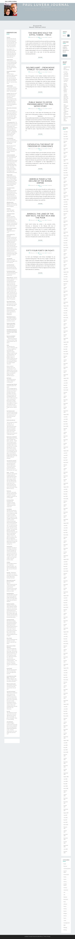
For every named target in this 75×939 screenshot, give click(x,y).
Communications (67, 868)
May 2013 (65, 602)
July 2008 (65, 779)
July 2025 (65, 165)
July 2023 (65, 238)
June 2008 (66, 781)
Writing (65, 929)
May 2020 (65, 349)
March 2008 (66, 788)
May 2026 (65, 134)
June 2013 (66, 600)
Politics (65, 908)
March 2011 (66, 679)
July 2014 (65, 561)
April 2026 (66, 136)
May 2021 (65, 312)
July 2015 (65, 525)
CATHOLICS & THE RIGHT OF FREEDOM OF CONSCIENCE (40, 145)
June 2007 (66, 817)
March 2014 (66, 571)
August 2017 (66, 450)
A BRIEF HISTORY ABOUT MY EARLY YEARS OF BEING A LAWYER (66, 87)
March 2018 (66, 426)
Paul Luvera (42, 37)
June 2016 (66, 491)
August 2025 (66, 163)
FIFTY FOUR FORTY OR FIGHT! (40, 250)
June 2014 (66, 564)
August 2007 (66, 812)
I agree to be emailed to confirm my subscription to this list (66, 49)
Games (65, 879)
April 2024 (66, 209)
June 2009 (66, 745)
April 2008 (66, 786)
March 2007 (66, 824)
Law (64, 892)
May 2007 (65, 819)
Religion (65, 913)
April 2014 (66, 568)
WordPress (40, 936)
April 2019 (66, 387)
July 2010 (65, 706)
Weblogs (65, 927)
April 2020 (66, 351)
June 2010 (66, 709)
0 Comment (49, 37)
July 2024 (65, 201)
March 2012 (66, 643)
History (65, 881)
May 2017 (65, 457)
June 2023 (66, 240)
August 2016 (66, 487)
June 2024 (66, 204)
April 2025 (66, 172)
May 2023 (65, 242)
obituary (65, 904)
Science (65, 915)
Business (65, 866)
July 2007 (65, 815)
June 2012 (66, 636)
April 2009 (66, 749)
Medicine (65, 897)
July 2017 (65, 453)
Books (65, 863)
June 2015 (66, 527)
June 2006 (66, 849)
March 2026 (66, 138)
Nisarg (48, 936)
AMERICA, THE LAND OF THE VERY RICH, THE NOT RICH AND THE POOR (40, 216)
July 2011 (65, 670)
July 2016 (65, 489)
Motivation (66, 899)
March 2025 (66, 175)
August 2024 (66, 199)
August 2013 (66, 595)
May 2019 (65, 385)
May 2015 (65, 530)
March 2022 (66, 281)
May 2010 (65, 711)
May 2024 (65, 206)
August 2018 (66, 414)
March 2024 (66, 211)
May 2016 (65, 494)
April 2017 (66, 460)
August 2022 (66, 272)
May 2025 (65, 170)
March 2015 (66, 534)
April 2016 (66, 496)
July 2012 (65, 634)
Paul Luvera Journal (11, 1)
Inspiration (66, 890)
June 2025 (66, 168)
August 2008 (66, 776)
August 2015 (66, 523)
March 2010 (66, 716)
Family (65, 876)
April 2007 (66, 822)
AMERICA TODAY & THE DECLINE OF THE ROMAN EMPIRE (40, 181)
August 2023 (66, 235)
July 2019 (65, 380)
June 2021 (66, 310)
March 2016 (66, 498)
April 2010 (66, 713)
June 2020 (66, 346)
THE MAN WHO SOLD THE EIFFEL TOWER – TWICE (40, 34)
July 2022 (65, 274)
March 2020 (66, 353)
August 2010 (66, 704)
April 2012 (66, 641)
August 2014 (66, 559)
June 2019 (66, 383)
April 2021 (66, 315)
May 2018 (65, 421)
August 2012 (66, 631)
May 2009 (65, 747)
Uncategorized (66, 922)
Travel (65, 920)
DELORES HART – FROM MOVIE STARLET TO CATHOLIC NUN (40, 68)
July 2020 (65, 344)
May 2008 (65, 783)
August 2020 (66, 342)
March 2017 (66, 462)
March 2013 (66, 607)
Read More (40, 57)
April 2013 (66, 605)
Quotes (65, 911)
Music (65, 901)
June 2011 (66, 672)
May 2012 (65, 638)
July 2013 (65, 597)
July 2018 (65, 416)
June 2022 (66, 276)
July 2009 (65, 742)
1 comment (49, 148)
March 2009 (66, 752)
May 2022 (65, 279)
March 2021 (66, 317)
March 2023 (66, 247)
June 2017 (66, 455)
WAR (64, 925)
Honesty (65, 887)
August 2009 (66, 740)
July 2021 (65, 308)
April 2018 (66, 423)
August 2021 (66, 305)
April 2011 (66, 677)
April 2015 (66, 532)
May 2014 (65, 566)
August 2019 (66, 378)
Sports (65, 918)
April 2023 (66, 245)
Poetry (65, 906)
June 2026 (66, 131)
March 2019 (66, 390)
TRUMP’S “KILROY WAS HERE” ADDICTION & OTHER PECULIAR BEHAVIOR (66, 98)
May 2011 (65, 675)
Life (64, 894)
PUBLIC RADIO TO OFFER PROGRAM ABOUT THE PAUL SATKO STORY (40, 104)
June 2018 (66, 419)
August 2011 (66, 668)
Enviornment (66, 874)
